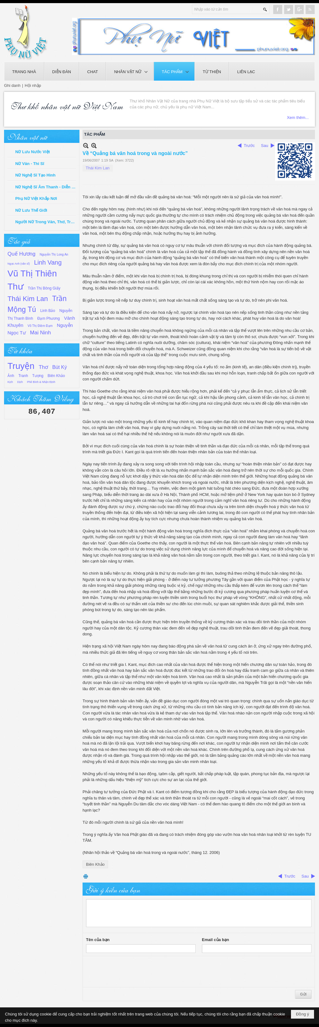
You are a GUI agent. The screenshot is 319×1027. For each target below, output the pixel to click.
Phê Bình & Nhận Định (41, 382)
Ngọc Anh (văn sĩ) (18, 263)
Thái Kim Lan (27, 299)
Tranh (23, 376)
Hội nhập (33, 85)
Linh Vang (48, 262)
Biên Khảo (56, 376)
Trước (249, 145)
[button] (130, 71)
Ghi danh (12, 85)
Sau (264, 145)
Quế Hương (21, 254)
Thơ (43, 367)
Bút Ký (59, 367)
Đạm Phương (48, 318)
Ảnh (10, 376)
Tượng (38, 376)
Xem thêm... (298, 117)
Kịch (10, 382)
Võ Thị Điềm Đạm (40, 325)
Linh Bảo (47, 311)
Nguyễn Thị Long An (54, 254)
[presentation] (133, 972)
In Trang (86, 876)
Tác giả (18, 240)
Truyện (21, 366)
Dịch (20, 382)
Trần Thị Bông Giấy (44, 288)
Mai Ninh (40, 333)
